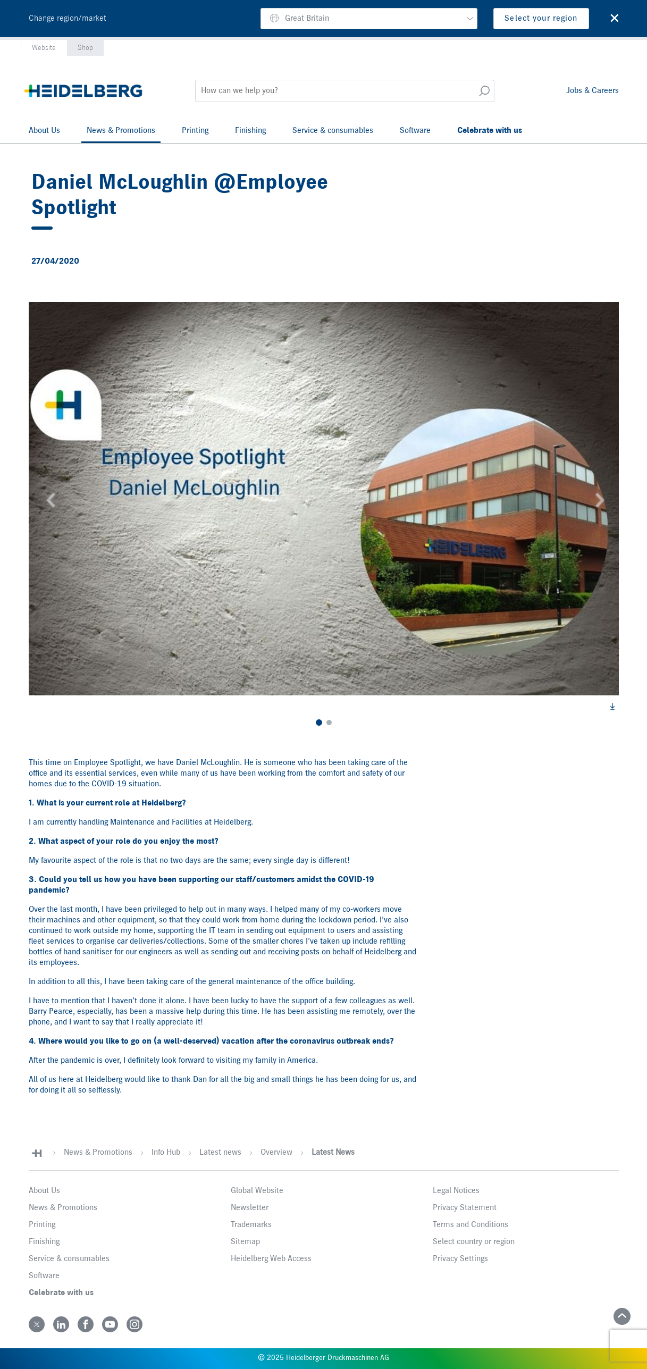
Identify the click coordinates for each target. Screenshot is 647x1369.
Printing (195, 131)
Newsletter (249, 1208)
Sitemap (245, 1242)
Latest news (220, 1152)
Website (44, 48)
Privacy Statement (465, 1208)
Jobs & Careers (592, 91)
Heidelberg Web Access (271, 1259)
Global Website (257, 1191)
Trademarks (251, 1225)
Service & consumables (332, 131)
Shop (85, 48)
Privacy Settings (460, 1259)
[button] (369, 19)
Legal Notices (456, 1191)
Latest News (333, 1152)
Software (415, 131)
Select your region (541, 18)
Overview (276, 1152)
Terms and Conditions (470, 1225)
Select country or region (474, 1242)
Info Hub (166, 1152)
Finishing (250, 131)
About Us (44, 131)
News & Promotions (121, 131)
